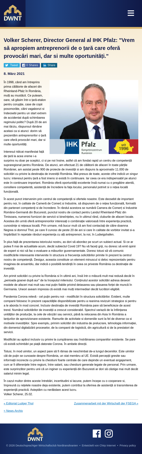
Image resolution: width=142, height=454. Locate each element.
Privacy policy (128, 445)
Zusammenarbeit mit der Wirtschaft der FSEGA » (106, 403)
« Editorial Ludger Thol (18, 403)
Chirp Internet (107, 445)
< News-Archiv (13, 410)
